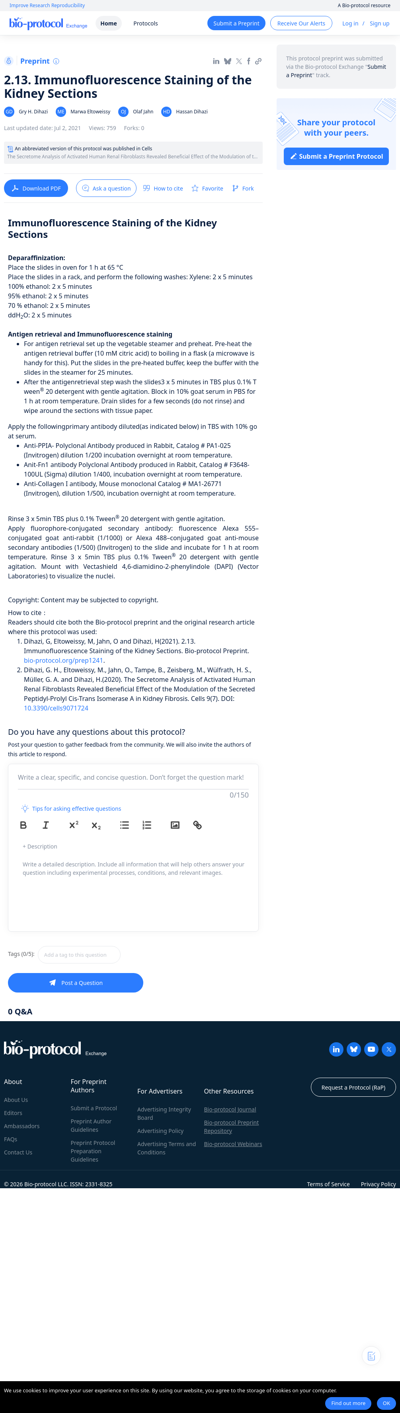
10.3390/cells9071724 (56, 708)
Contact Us (18, 1152)
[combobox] (107, 954)
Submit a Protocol (94, 1108)
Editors (13, 1113)
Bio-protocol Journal (230, 1109)
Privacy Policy (378, 1184)
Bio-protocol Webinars (233, 1144)
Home (108, 23)
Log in (350, 23)
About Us (16, 1100)
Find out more (348, 1403)
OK (386, 1403)
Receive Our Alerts (301, 23)
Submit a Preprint (236, 23)
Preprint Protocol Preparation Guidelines (93, 1151)
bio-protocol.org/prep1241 (63, 660)
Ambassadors (21, 1126)
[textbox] (79, 954)
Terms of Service (328, 1184)
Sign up (379, 23)
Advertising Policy (160, 1131)
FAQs (10, 1139)
